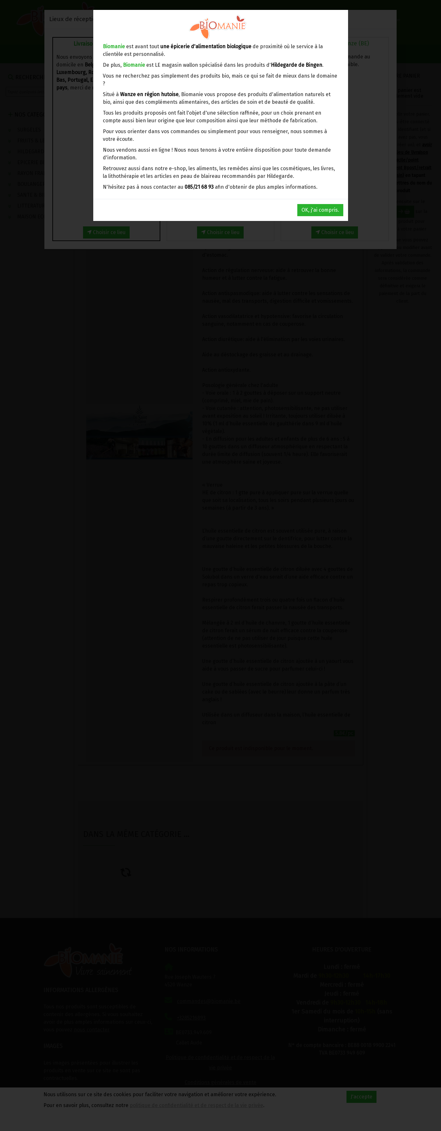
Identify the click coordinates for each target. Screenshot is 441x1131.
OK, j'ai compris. (320, 210)
